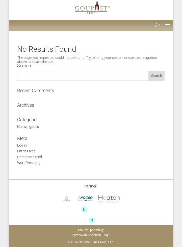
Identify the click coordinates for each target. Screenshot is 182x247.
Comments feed (29, 157)
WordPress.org (29, 163)
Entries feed (26, 151)
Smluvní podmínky (91, 230)
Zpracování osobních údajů (91, 235)
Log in (22, 145)
